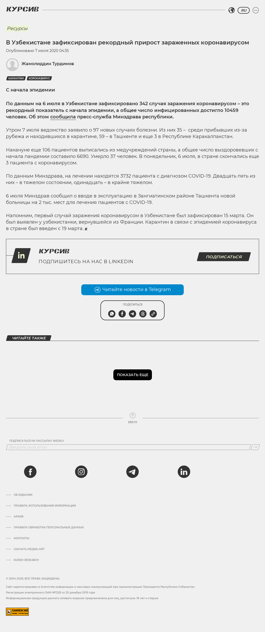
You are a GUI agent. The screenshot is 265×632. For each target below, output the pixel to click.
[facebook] (30, 472)
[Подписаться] (255, 447)
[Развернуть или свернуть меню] (255, 10)
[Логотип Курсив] (22, 9)
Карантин (16, 78)
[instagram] (81, 472)
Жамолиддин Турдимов (47, 63)
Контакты (21, 538)
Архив (18, 516)
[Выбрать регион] (231, 10)
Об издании (23, 495)
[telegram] (132, 472)
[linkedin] (183, 472)
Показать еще (132, 374)
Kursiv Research (26, 560)
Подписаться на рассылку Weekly (36, 441)
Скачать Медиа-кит (29, 549)
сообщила (63, 117)
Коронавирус (39, 78)
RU (243, 10)
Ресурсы (17, 28)
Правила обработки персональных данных (49, 527)
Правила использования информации (45, 505)
